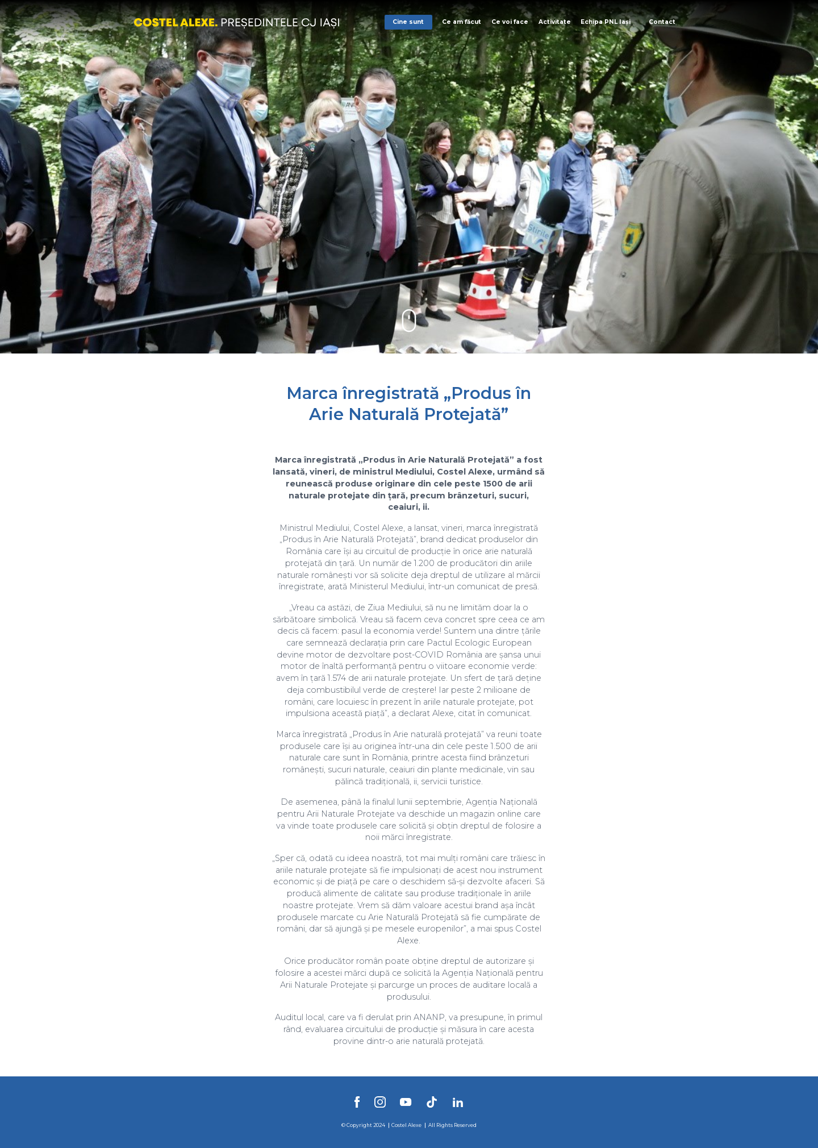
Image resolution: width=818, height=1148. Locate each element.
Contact (662, 22)
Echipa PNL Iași (606, 22)
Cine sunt (408, 22)
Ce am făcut (461, 22)
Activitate (555, 22)
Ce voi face (509, 22)
